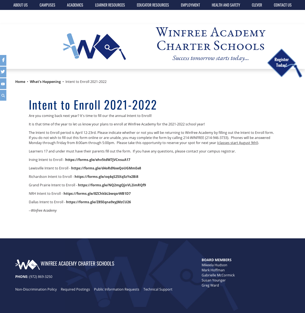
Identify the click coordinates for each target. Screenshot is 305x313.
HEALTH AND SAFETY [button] (226, 5)
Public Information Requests (116, 289)
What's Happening (45, 81)
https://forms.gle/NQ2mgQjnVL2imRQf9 (112, 185)
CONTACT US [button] (283, 5)
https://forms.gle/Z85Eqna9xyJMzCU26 (98, 202)
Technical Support (157, 289)
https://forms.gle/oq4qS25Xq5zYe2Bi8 (106, 176)
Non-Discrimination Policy (36, 289)
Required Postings (75, 289)
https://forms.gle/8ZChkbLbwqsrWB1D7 (97, 193)
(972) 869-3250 (40, 276)
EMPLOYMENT (190, 5)
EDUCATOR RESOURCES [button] (153, 5)
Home (20, 81)
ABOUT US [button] (20, 5)
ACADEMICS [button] (75, 5)
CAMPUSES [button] (47, 5)
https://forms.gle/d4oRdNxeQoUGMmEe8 (106, 168)
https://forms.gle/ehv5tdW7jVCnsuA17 (97, 159)
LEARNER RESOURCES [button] (110, 5)
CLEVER (257, 5)
